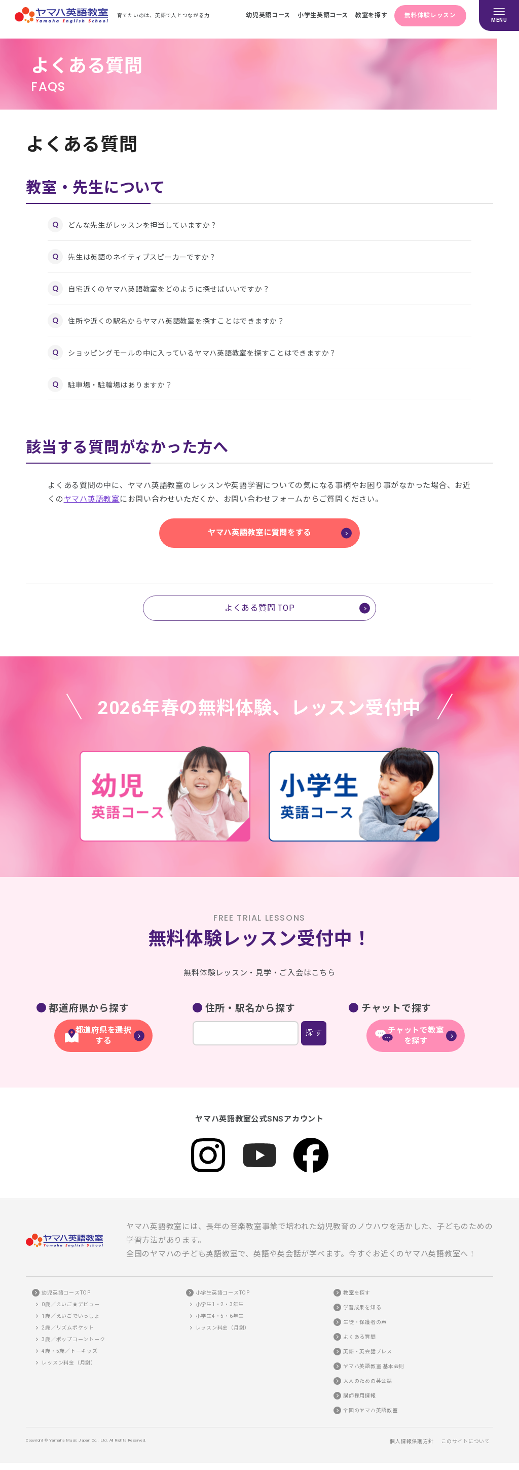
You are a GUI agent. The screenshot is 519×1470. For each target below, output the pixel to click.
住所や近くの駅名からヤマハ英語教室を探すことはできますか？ (176, 321)
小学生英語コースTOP (223, 1286)
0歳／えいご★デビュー (70, 1298)
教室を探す (366, 15)
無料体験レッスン (429, 15)
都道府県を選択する (103, 1030)
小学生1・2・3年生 (220, 1298)
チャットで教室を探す (415, 1030)
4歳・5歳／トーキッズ (69, 1344)
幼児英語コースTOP (66, 1286)
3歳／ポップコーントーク (73, 1333)
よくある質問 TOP (260, 608)
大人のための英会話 (367, 1374)
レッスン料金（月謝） (69, 1356)
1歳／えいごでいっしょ (70, 1309)
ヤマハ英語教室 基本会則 (373, 1359)
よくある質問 (359, 1330)
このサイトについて (465, 1435)
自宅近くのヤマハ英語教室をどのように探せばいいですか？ (169, 289)
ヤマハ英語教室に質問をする (259, 533)
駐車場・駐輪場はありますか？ (120, 385)
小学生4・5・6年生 (220, 1309)
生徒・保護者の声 (365, 1315)
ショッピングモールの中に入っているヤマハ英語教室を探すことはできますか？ (202, 353)
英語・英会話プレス (367, 1345)
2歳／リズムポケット (68, 1321)
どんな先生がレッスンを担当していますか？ (142, 225)
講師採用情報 (359, 1389)
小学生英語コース (314, 15)
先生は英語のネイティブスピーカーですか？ (142, 257)
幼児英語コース (257, 15)
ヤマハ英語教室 (92, 499)
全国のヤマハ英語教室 (370, 1404)
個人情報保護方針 (411, 1435)
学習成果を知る (362, 1301)
